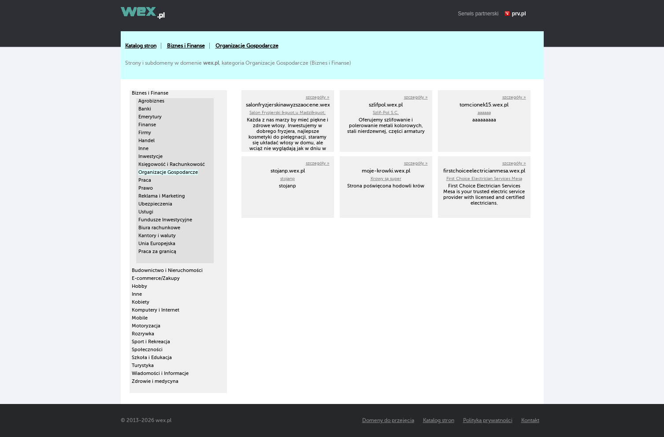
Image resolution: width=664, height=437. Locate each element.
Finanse (147, 125)
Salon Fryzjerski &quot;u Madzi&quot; (287, 112)
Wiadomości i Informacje (160, 373)
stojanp (287, 178)
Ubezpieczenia (155, 204)
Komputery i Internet (155, 310)
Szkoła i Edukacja (152, 357)
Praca (144, 180)
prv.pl (519, 14)
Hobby (139, 286)
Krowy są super (386, 178)
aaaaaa (484, 112)
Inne (143, 148)
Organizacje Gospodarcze (246, 46)
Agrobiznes (151, 101)
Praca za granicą (157, 251)
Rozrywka (143, 334)
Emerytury (150, 117)
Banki (144, 109)
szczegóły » (318, 97)
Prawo (145, 188)
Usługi (145, 212)
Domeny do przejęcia (388, 420)
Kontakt (530, 420)
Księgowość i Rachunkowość (171, 164)
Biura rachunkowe (159, 228)
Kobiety (140, 302)
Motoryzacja (146, 326)
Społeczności (147, 350)
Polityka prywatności (487, 420)
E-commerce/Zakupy (156, 278)
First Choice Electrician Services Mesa (484, 178)
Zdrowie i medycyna (155, 381)
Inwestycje (150, 156)
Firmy (144, 133)
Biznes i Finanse (186, 46)
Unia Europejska (156, 243)
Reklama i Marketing (161, 196)
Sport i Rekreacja (151, 342)
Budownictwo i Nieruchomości (167, 270)
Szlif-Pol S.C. (386, 112)
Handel (146, 140)
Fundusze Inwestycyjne (165, 220)
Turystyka (143, 365)
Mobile (140, 318)
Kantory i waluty (157, 236)
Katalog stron (140, 46)
